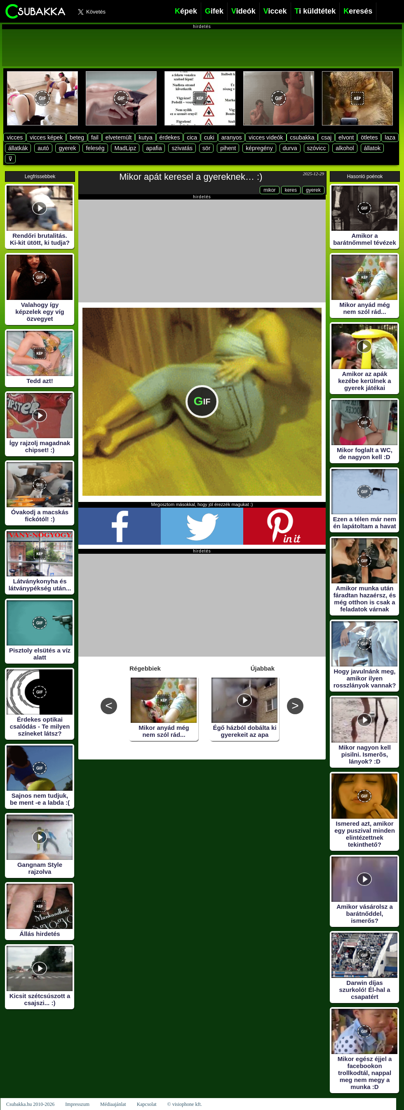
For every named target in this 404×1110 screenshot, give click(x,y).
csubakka (302, 137)
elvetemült (119, 137)
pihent (228, 148)
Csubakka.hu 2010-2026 (30, 1104)
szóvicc (316, 148)
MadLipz (125, 148)
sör (206, 148)
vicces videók (266, 137)
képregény (259, 148)
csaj (326, 137)
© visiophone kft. (184, 1104)
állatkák (18, 148)
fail (95, 137)
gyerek (67, 148)
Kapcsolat (147, 1104)
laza (390, 137)
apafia (154, 148)
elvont (346, 137)
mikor (269, 190)
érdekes (170, 137)
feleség (95, 148)
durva (290, 148)
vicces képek (46, 137)
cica (192, 137)
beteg (77, 137)
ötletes (369, 137)
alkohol (345, 148)
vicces (15, 137)
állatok (372, 148)
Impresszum (77, 1104)
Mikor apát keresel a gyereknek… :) (190, 177)
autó (43, 148)
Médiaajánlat (113, 1104)
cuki (209, 137)
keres (291, 190)
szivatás (182, 148)
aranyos (231, 137)
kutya (145, 137)
